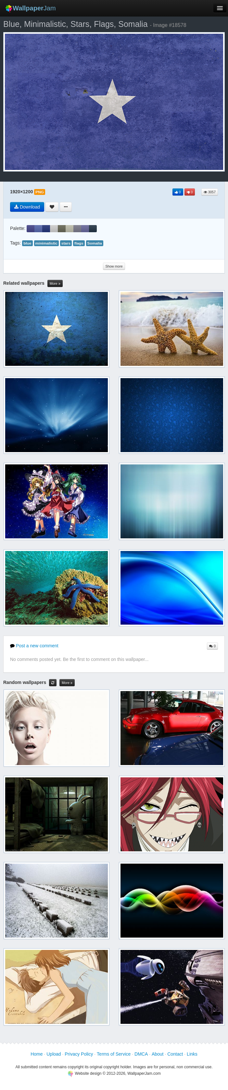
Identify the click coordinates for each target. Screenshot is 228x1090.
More (55, 283)
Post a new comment (34, 645)
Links (192, 1054)
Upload (53, 1054)
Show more (113, 266)
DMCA (141, 1054)
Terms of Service (114, 1054)
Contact (175, 1054)
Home (37, 1054)
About (158, 1054)
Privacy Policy (79, 1054)
